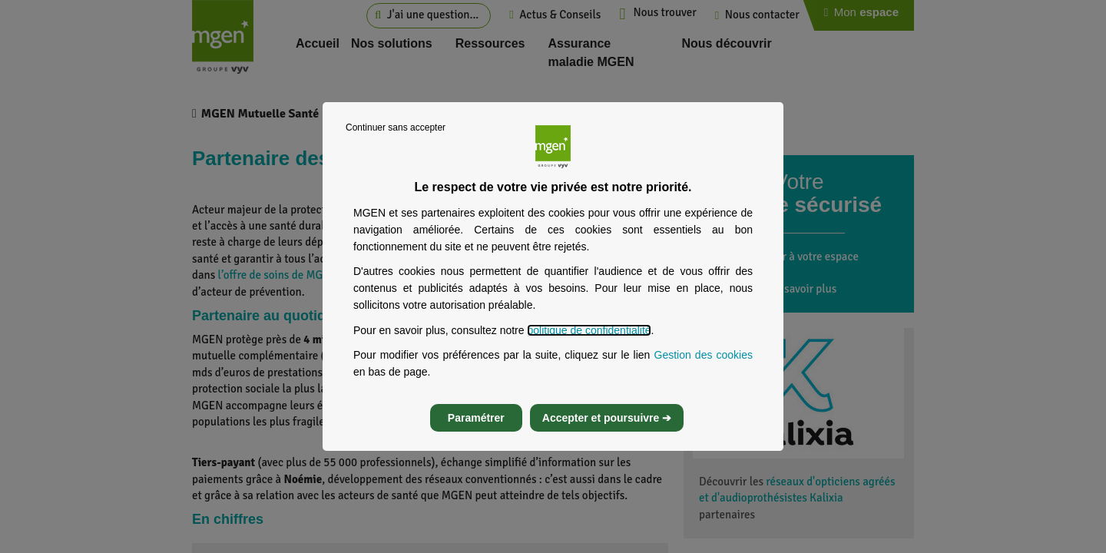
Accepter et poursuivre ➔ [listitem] (606, 418)
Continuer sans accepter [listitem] (395, 127)
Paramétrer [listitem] (476, 418)
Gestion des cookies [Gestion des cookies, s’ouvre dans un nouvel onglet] (703, 355)
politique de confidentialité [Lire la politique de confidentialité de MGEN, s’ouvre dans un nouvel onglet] (589, 330)
